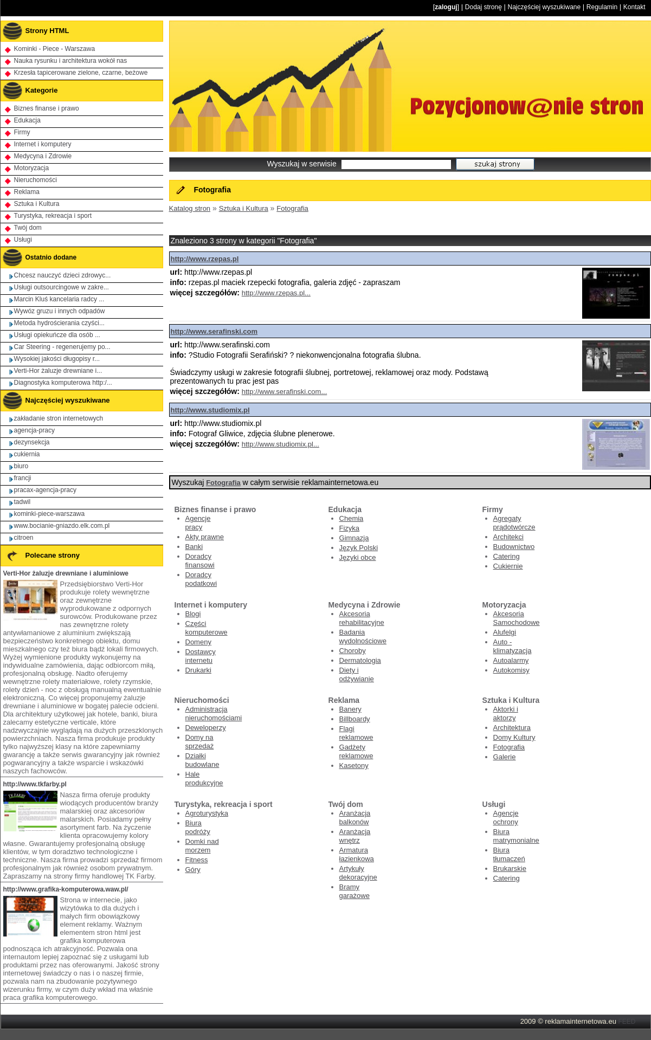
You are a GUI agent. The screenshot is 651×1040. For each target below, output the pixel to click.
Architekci (508, 537)
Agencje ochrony (506, 817)
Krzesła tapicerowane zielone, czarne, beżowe (81, 72)
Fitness (196, 860)
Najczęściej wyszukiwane (544, 7)
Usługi (23, 239)
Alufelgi (505, 632)
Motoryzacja (31, 168)
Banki (194, 546)
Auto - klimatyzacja (512, 646)
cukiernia (27, 454)
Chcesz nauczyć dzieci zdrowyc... (62, 275)
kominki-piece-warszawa (49, 514)
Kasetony (354, 765)
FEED (626, 1021)
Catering (506, 556)
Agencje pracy (198, 522)
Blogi (193, 614)
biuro (21, 466)
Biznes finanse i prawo (46, 108)
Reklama (27, 192)
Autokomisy (511, 670)
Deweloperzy (205, 728)
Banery (350, 709)
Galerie (504, 757)
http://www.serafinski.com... (284, 391)
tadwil (22, 502)
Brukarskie (509, 868)
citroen (24, 537)
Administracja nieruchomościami (213, 713)
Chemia (351, 518)
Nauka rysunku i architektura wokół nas (70, 60)
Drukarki (198, 670)
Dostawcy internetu (200, 656)
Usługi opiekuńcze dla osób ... (57, 335)
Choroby (352, 651)
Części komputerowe (206, 627)
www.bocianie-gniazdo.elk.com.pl (62, 525)
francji (22, 478)
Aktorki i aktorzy (505, 713)
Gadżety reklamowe (356, 751)
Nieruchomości (35, 180)
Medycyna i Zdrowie (43, 156)
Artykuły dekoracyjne (358, 872)
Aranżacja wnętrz (355, 836)
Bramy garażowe (354, 891)
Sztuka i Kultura (243, 208)
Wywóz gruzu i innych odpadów (59, 311)
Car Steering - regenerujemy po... (62, 347)
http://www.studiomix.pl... (280, 444)
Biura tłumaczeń (509, 854)
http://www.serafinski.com (214, 331)
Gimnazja (354, 538)
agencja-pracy (34, 430)
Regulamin (601, 7)
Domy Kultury (514, 737)
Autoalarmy (511, 660)
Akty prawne (204, 537)
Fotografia (292, 208)
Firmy (22, 132)
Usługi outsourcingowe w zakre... (61, 287)
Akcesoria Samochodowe (516, 618)
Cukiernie (508, 566)
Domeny (198, 642)
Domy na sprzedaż (199, 741)
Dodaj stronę (483, 7)
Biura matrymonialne (516, 836)
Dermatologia (360, 660)
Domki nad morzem (202, 845)
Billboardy (354, 719)
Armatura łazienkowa (356, 854)
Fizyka (349, 528)
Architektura (512, 728)
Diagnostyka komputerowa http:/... (63, 382)
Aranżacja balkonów (355, 817)
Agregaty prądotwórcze (514, 522)
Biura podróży (197, 827)
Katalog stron (190, 208)
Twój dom (28, 227)
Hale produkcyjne (204, 778)
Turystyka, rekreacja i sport (53, 215)
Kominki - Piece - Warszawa (54, 49)
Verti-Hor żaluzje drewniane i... (58, 370)
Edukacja (27, 120)
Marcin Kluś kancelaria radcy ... (59, 299)
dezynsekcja (32, 442)
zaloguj (446, 7)
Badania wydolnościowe (362, 636)
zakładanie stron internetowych (59, 418)
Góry (193, 869)
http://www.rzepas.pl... (276, 293)
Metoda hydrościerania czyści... (59, 323)
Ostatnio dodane (39, 257)
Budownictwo (514, 546)
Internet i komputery (43, 144)
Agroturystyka (206, 813)
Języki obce (357, 557)
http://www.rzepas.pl (205, 259)
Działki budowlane (202, 760)
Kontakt (634, 7)
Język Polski (358, 548)
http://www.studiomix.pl (210, 410)
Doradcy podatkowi (201, 579)
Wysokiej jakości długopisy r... (57, 359)
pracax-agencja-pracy (45, 490)
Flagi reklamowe (356, 733)
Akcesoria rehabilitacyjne (361, 618)
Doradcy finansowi (200, 560)
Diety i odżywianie (356, 674)
